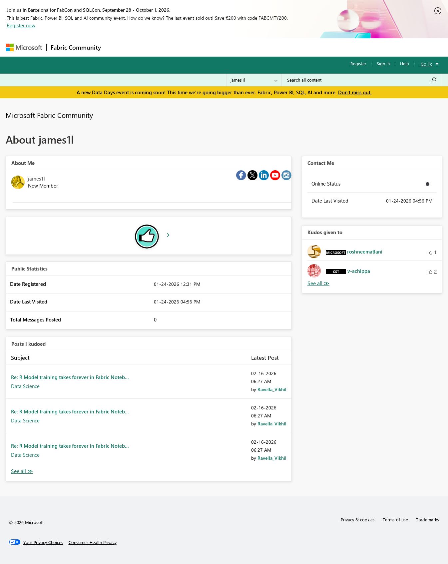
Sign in (383, 63)
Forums (116, 47)
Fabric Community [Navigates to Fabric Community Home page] (76, 47)
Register (358, 63)
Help (404, 63)
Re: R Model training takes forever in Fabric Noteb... (70, 377)
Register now (21, 25)
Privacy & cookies (358, 519)
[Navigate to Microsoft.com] (24, 47)
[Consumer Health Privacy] (93, 542)
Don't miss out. (355, 92)
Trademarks (427, 519)
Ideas (173, 47)
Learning (257, 47)
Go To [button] (427, 64)
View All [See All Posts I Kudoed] (22, 471)
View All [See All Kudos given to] (318, 283)
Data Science (25, 386)
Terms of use (395, 519)
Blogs (232, 47)
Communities (202, 47)
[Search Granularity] (253, 80)
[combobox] (361, 80)
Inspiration (145, 47)
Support (286, 47)
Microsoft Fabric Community (49, 115)
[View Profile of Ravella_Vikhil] (271, 389)
